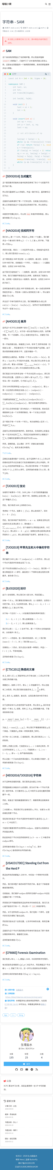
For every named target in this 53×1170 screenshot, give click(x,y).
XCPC (43, 28)
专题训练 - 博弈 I (11, 1130)
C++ (13, 1015)
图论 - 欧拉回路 (10, 1138)
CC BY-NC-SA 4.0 (11, 1004)
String (21, 1015)
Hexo (22, 1159)
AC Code (6, 223)
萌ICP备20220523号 (26, 1163)
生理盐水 (19, 990)
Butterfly (33, 1159)
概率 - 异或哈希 (10, 1114)
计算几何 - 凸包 (10, 1106)
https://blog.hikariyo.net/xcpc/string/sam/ (23, 997)
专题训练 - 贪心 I (11, 1122)
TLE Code (6, 453)
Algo (5, 1015)
